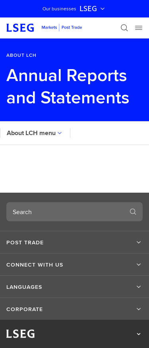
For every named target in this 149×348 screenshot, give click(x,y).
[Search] (124, 28)
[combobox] (65, 211)
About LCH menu (35, 132)
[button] (74, 242)
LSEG (92, 9)
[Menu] (139, 28)
